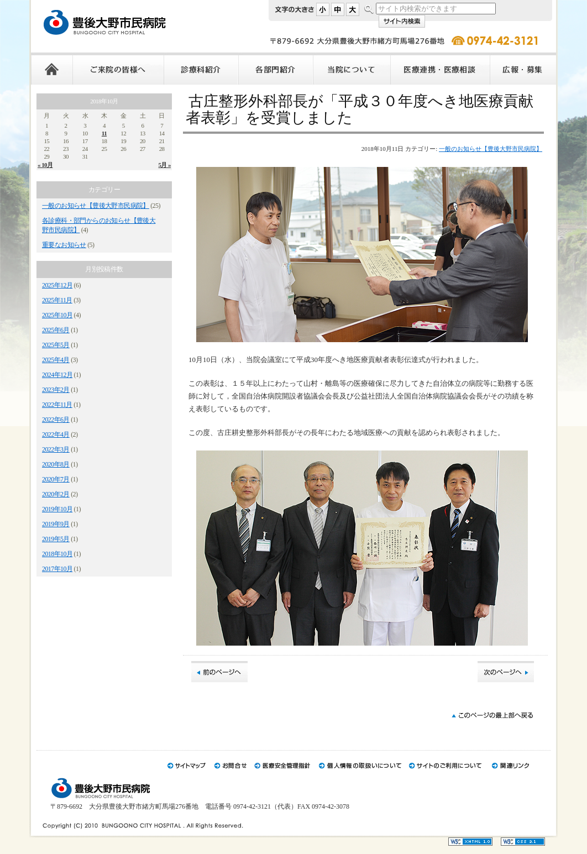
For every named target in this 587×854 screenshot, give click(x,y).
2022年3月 (56, 449)
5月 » (164, 164)
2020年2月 (56, 494)
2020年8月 (56, 464)
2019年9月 (56, 524)
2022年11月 (57, 404)
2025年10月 (57, 315)
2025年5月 (56, 345)
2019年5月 (56, 539)
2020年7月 (56, 479)
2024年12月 (57, 375)
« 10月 (45, 164)
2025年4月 (56, 360)
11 (104, 133)
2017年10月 (57, 569)
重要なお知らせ (64, 245)
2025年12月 (57, 285)
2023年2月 (56, 390)
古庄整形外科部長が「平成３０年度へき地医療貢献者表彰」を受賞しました (359, 109)
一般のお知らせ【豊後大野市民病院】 (95, 205)
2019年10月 (57, 509)
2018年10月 (57, 554)
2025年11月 (57, 300)
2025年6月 (56, 330)
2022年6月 (56, 419)
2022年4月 (56, 434)
